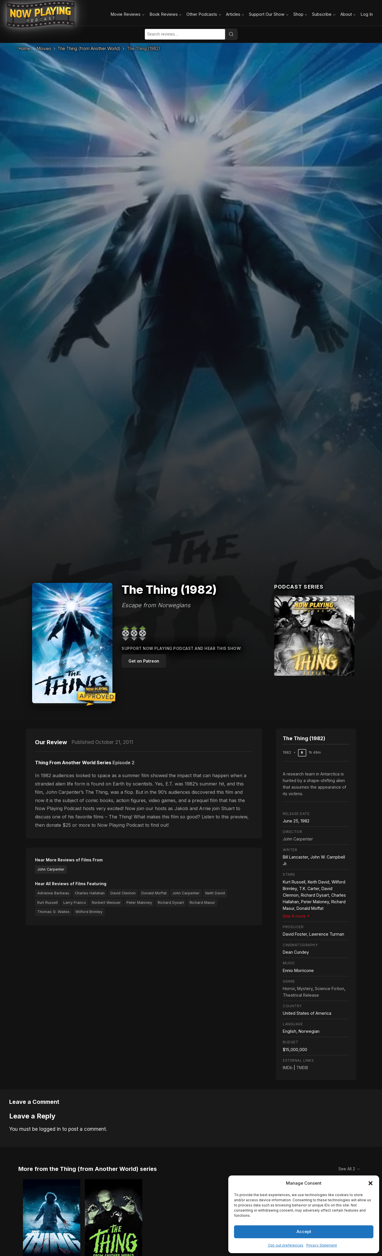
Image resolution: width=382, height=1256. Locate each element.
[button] (370, 1183)
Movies (43, 48)
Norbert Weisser (106, 902)
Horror (289, 988)
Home (24, 48)
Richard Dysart (171, 902)
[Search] (231, 34)
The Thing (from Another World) (88, 48)
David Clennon (123, 893)
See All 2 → (349, 1168)
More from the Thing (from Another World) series (87, 1168)
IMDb (288, 1067)
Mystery (305, 988)
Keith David (215, 893)
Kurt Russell (47, 902)
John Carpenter (51, 869)
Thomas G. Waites (53, 912)
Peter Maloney (139, 902)
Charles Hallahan (90, 893)
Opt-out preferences (285, 1245)
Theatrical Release (301, 995)
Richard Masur (202, 902)
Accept (304, 1231)
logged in (50, 1129)
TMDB (302, 1067)
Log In (366, 14)
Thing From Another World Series (73, 762)
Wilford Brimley (88, 912)
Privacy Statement (321, 1245)
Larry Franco (74, 902)
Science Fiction (329, 988)
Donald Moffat (154, 893)
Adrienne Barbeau (53, 893)
